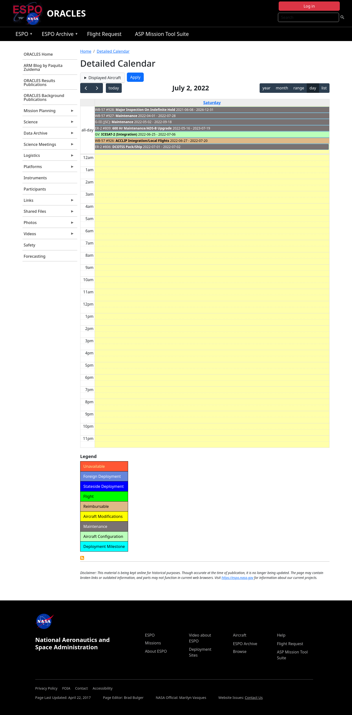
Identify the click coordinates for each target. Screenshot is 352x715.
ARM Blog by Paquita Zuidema (43, 67)
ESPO (23, 35)
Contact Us (254, 697)
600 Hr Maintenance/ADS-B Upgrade (142, 128)
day (312, 88)
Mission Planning (48, 112)
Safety (29, 245)
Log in (309, 6)
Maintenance (126, 115)
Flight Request (104, 34)
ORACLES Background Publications (44, 97)
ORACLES (66, 13)
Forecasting (34, 256)
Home (85, 51)
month (282, 88)
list (324, 88)
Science (48, 123)
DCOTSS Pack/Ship (127, 146)
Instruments (35, 178)
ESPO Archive (58, 35)
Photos (48, 224)
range (298, 88)
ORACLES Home (38, 54)
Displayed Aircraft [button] (104, 77)
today (114, 88)
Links (48, 201)
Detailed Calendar (113, 51)
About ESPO (156, 651)
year (267, 88)
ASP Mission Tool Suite (162, 34)
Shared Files (48, 212)
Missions (153, 643)
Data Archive (48, 134)
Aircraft (239, 635)
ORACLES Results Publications (39, 82)
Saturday (212, 102)
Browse (239, 651)
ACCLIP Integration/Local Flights (142, 140)
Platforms (48, 168)
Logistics (48, 156)
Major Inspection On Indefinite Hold (145, 109)
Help (281, 635)
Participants (35, 189)
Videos (48, 235)
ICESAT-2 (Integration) (119, 134)
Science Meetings (48, 145)
